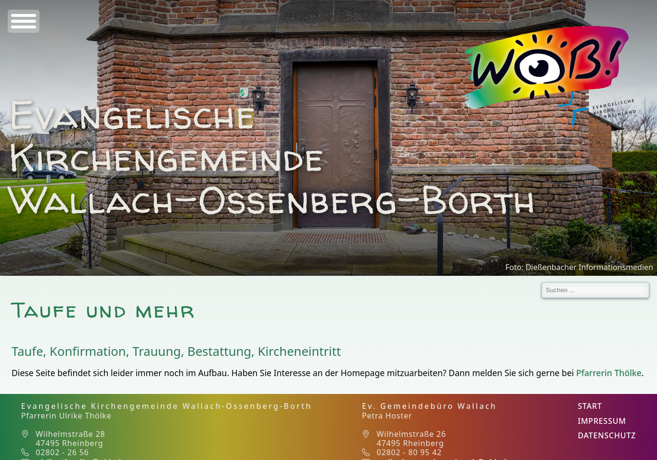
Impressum (602, 421)
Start (590, 406)
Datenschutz (607, 435)
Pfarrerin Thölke (609, 373)
